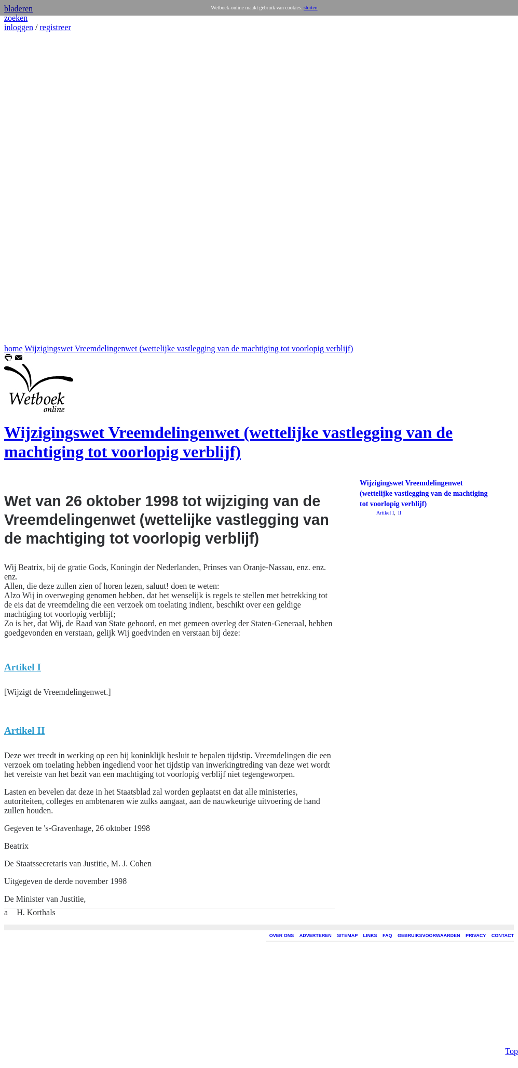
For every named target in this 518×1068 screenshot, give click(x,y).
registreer (55, 27)
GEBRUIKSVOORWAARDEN (429, 935)
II (399, 513)
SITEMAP (347, 935)
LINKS (370, 935)
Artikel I (385, 513)
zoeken (16, 18)
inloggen (18, 27)
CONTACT (503, 935)
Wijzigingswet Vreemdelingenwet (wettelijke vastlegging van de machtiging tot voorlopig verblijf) (188, 348)
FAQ (387, 935)
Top (511, 1051)
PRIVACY (476, 935)
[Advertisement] (35, 188)
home (13, 348)
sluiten (311, 7)
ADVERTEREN (315, 935)
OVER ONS (281, 935)
